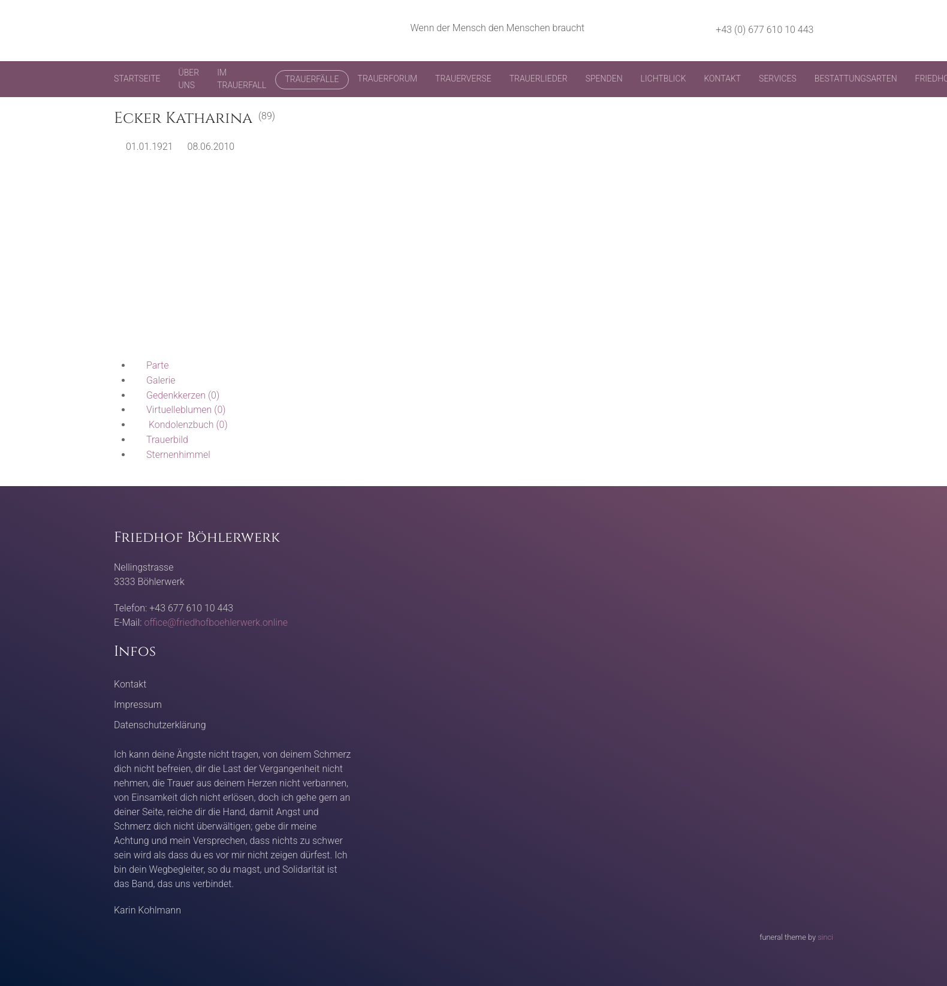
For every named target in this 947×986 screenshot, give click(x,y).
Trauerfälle (312, 79)
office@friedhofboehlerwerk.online (216, 622)
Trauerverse (463, 78)
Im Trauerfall (241, 79)
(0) (175, 395)
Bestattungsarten (856, 78)
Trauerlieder (538, 78)
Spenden (604, 78)
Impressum (138, 704)
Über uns (189, 79)
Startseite (137, 78)
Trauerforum (388, 78)
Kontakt (722, 78)
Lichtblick (663, 78)
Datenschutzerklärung (160, 725)
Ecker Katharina (183, 118)
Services (778, 78)
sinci (825, 937)
